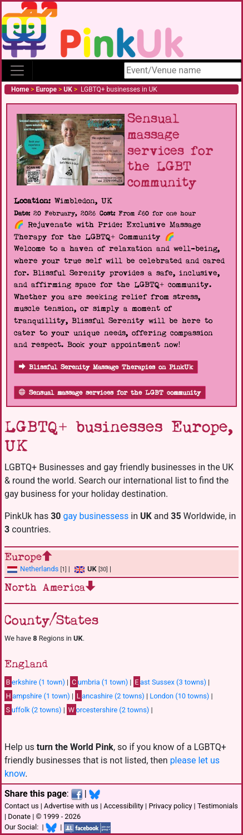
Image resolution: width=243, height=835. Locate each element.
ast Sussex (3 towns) (169, 681)
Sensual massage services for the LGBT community (110, 393)
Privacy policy (170, 806)
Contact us (21, 806)
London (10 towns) (179, 696)
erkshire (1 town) (34, 681)
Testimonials (217, 806)
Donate (19, 816)
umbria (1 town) (99, 681)
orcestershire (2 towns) (108, 709)
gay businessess (95, 516)
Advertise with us (71, 806)
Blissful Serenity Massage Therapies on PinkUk (106, 367)
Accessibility (123, 806)
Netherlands (39, 569)
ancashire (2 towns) (109, 695)
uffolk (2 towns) (33, 709)
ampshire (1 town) (37, 695)
